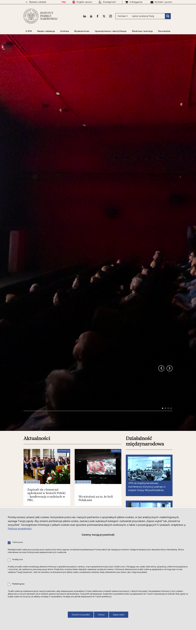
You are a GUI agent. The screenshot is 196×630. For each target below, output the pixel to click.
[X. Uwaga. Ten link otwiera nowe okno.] (104, 14)
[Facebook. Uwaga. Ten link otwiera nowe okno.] (97, 14)
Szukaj (168, 15)
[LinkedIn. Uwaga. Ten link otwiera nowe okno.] (84, 14)
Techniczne (17, 542)
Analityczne (17, 560)
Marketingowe (18, 584)
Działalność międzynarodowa (145, 426)
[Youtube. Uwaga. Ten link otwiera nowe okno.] (91, 14)
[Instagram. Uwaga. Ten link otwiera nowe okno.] (110, 14)
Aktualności (36, 423)
